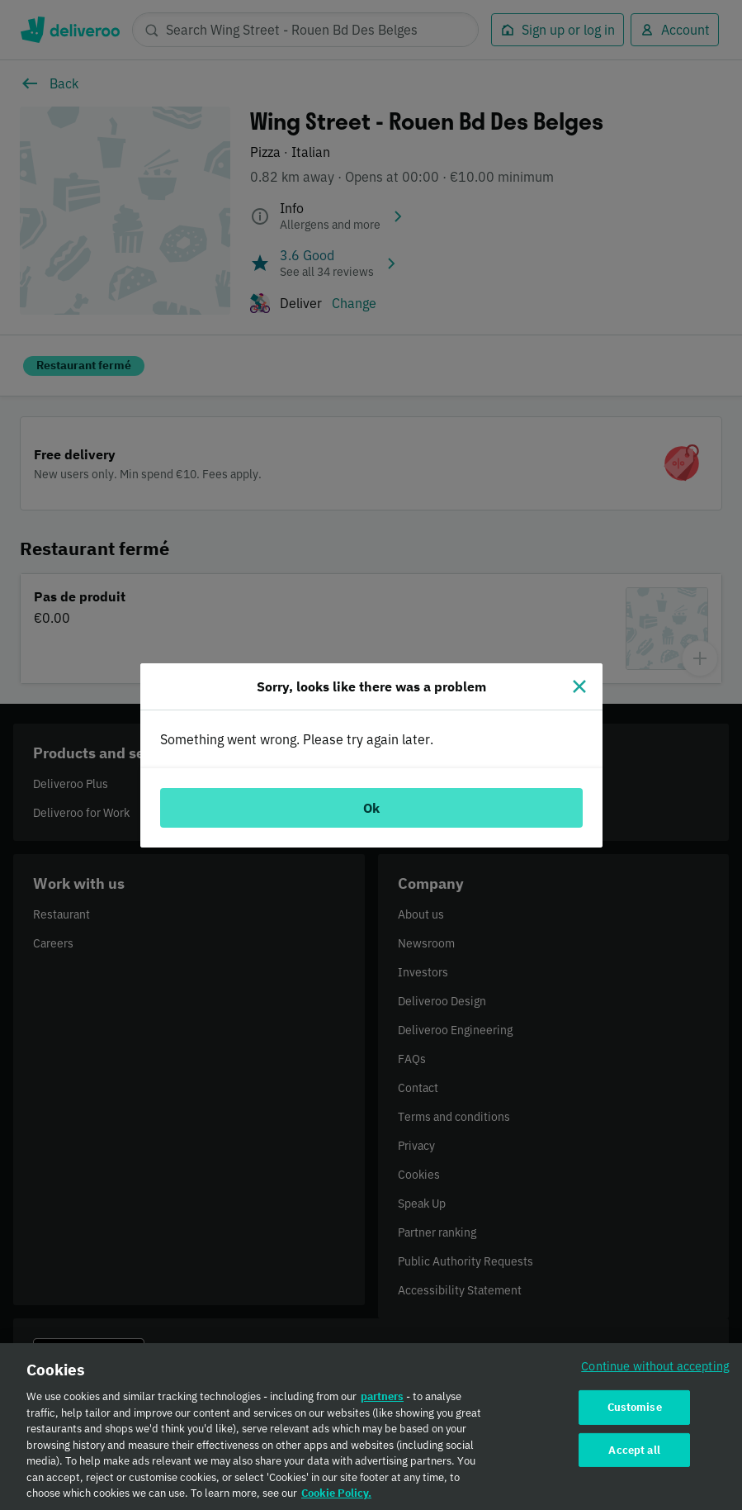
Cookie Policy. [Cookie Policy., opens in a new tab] (336, 1502)
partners (382, 1405)
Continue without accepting (655, 1375)
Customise (634, 1416)
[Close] (579, 686)
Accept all (633, 1458)
